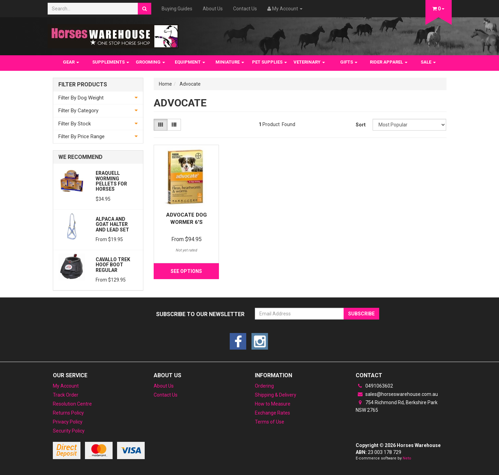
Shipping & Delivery (275, 395)
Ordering (264, 386)
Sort (361, 124)
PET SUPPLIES (269, 62)
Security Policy (69, 431)
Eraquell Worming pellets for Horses (111, 181)
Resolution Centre (72, 404)
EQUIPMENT (190, 62)
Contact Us (245, 8)
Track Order (65, 395)
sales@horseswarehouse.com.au (397, 394)
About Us (213, 8)
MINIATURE (229, 62)
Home (165, 84)
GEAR (71, 62)
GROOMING (150, 62)
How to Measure (272, 404)
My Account (66, 386)
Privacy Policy (68, 422)
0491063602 (374, 386)
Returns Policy (68, 413)
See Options (186, 271)
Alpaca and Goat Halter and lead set (112, 224)
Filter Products (82, 85)
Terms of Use (269, 422)
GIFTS (348, 62)
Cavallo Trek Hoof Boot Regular (113, 265)
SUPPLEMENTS (110, 62)
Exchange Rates (272, 413)
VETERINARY (309, 62)
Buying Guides (177, 8)
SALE (428, 62)
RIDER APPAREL (388, 62)
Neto (407, 458)
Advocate (190, 84)
